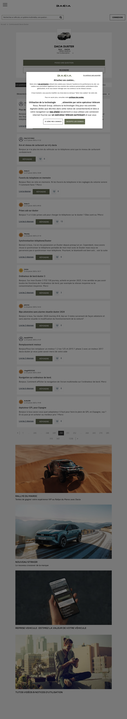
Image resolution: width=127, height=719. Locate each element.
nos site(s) (55, 111)
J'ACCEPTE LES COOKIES (75, 121)
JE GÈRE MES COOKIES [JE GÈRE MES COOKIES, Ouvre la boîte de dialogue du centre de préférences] (53, 121)
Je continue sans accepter (92, 75)
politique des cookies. (76, 97)
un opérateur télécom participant (68, 114)
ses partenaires (43, 84)
